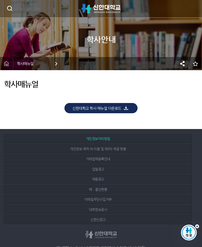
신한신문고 (162, 159)
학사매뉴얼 (25, 63)
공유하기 (182, 63)
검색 (9, 8)
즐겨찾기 (195, 63)
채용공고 (99, 149)
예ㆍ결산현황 (162, 149)
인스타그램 (102, 229)
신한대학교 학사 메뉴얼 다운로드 (96, 108)
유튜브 (113, 229)
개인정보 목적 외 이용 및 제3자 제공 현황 (99, 139)
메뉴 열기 (194, 9)
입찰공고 (35, 149)
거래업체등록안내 (162, 139)
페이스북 (90, 229)
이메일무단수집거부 (35, 159)
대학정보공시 (99, 159)
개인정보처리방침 (35, 139)
